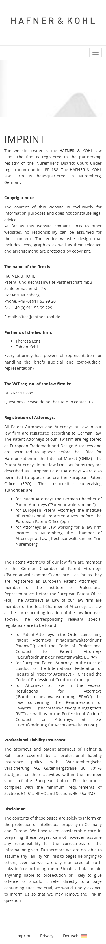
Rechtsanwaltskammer (72, 538)
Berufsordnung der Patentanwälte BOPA (56, 657)
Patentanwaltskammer (72, 504)
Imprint (23, 935)
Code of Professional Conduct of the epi (53, 679)
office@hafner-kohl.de (39, 316)
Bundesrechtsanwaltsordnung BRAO (53, 696)
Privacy (46, 935)
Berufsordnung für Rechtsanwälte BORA (56, 725)
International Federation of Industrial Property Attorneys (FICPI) (59, 671)
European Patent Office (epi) (42, 521)
